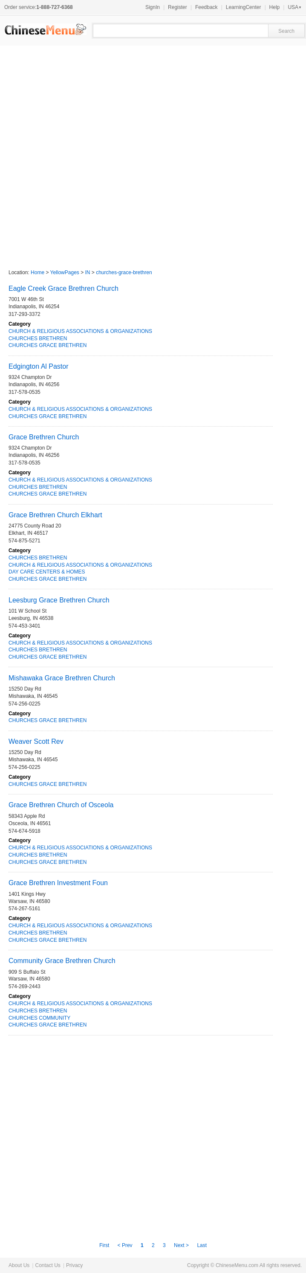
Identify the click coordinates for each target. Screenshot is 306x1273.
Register (177, 7)
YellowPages (64, 272)
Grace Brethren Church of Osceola (61, 805)
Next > (182, 1245)
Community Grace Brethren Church (62, 960)
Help (274, 7)
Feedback (206, 7)
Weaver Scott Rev (36, 741)
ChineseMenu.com (237, 1265)
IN (87, 272)
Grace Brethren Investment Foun (58, 882)
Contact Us (47, 1265)
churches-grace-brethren (124, 272)
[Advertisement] (103, 153)
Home (37, 272)
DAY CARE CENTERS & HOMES (47, 572)
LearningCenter (243, 7)
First (104, 1245)
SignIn (152, 7)
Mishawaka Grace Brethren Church (62, 678)
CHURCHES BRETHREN (38, 338)
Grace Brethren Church (44, 437)
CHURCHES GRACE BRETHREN (48, 345)
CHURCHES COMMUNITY (39, 1018)
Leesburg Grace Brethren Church (59, 600)
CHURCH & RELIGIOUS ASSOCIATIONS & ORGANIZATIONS (80, 331)
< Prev (125, 1245)
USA (295, 7)
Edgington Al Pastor (39, 366)
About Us (19, 1265)
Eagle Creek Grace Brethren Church (63, 288)
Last (202, 1245)
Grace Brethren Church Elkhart (55, 515)
